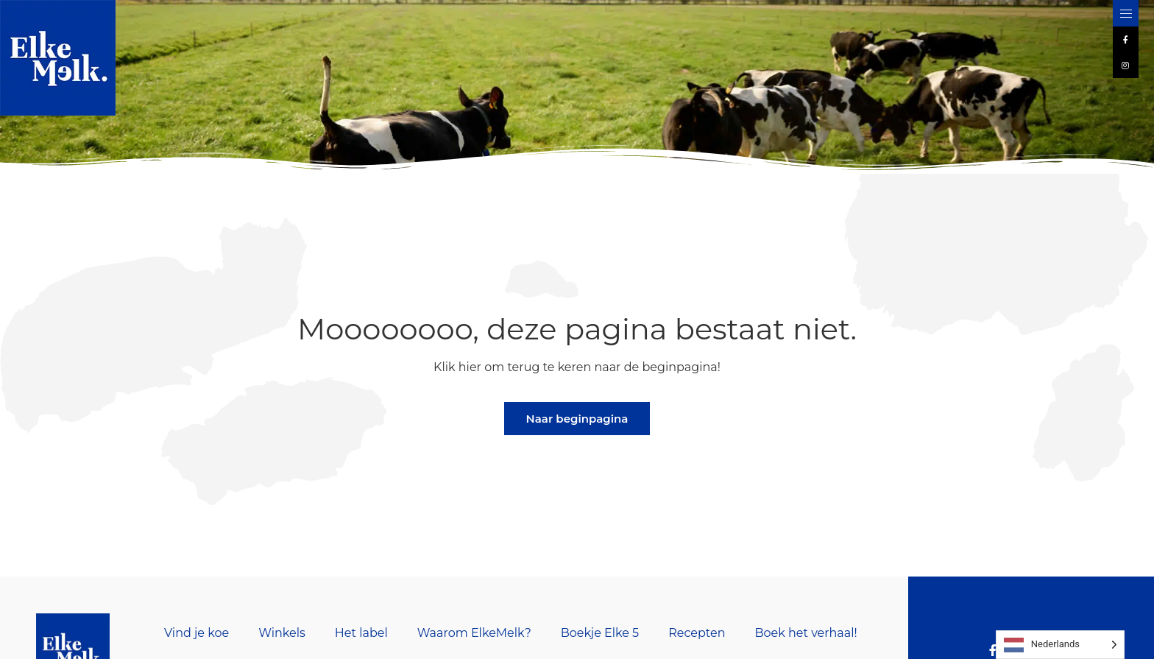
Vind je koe (196, 633)
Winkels (281, 633)
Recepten (696, 633)
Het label (361, 633)
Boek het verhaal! (805, 633)
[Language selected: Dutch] (1060, 644)
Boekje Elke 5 (600, 633)
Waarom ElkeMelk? (474, 633)
